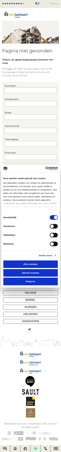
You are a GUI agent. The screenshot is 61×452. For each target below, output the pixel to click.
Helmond (30, 314)
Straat (30, 115)
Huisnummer (30, 129)
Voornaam (30, 89)
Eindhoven (30, 321)
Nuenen (31, 307)
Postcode (30, 155)
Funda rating (54, 3)
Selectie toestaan (30, 273)
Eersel (30, 299)
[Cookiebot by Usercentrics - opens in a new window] (45, 168)
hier (9, 68)
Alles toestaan (30, 264)
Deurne (30, 292)
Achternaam (30, 102)
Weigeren (30, 281)
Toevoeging (30, 142)
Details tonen (45, 255)
